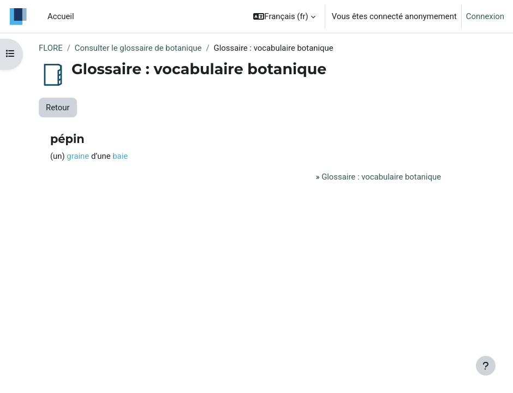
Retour (58, 107)
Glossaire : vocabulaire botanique (381, 177)
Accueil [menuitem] (60, 16)
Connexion (485, 16)
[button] (284, 16)
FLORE (51, 48)
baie (120, 156)
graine (78, 156)
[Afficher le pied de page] (486, 366)
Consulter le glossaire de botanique (138, 48)
